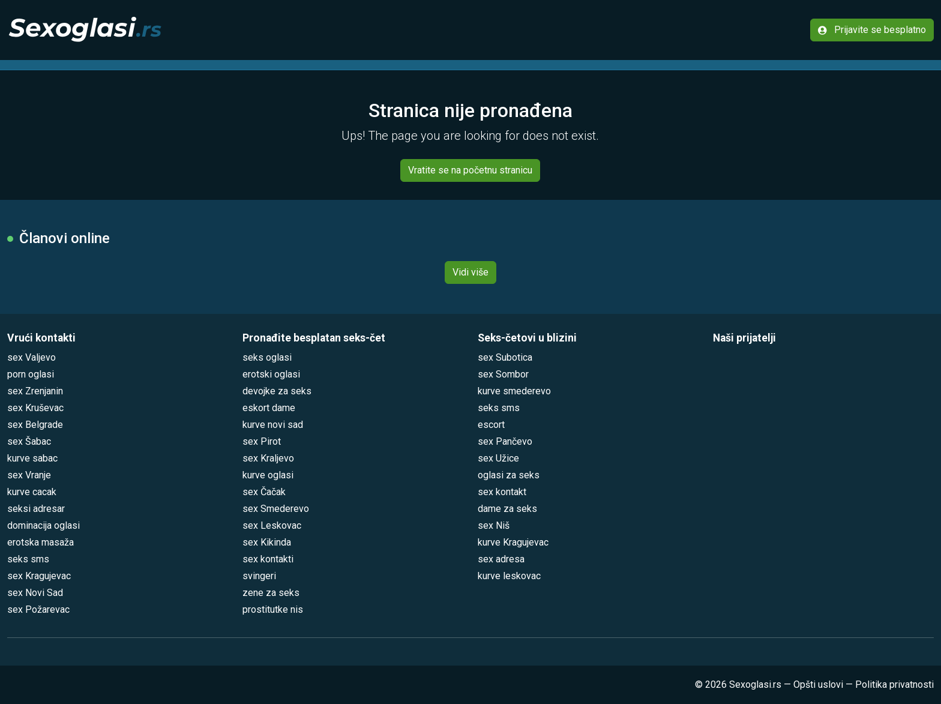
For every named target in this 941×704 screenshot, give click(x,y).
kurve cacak (31, 492)
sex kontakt (502, 492)
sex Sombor (503, 374)
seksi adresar (36, 508)
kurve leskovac (509, 576)
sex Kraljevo (268, 458)
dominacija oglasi (43, 525)
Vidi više (470, 272)
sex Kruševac (35, 408)
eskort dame (268, 408)
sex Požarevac (38, 609)
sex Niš (494, 525)
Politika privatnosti (894, 684)
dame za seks (507, 508)
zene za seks (270, 592)
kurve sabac (32, 458)
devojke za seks (276, 391)
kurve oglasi (267, 475)
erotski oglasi (271, 374)
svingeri (259, 576)
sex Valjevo (31, 357)
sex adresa (501, 559)
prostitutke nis (272, 609)
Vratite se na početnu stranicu (470, 170)
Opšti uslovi (818, 684)
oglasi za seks (509, 475)
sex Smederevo (275, 508)
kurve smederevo (514, 391)
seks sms (28, 559)
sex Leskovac (271, 525)
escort (491, 424)
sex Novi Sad (35, 592)
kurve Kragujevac (513, 542)
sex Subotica (505, 357)
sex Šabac (29, 441)
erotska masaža (40, 542)
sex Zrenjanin (35, 391)
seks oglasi (267, 357)
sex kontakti (267, 559)
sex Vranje (29, 475)
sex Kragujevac (39, 576)
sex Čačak (264, 492)
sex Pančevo (505, 441)
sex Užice (498, 458)
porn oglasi (30, 374)
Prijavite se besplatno (872, 29)
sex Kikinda (266, 542)
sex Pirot (261, 441)
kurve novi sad (272, 424)
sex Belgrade (35, 424)
